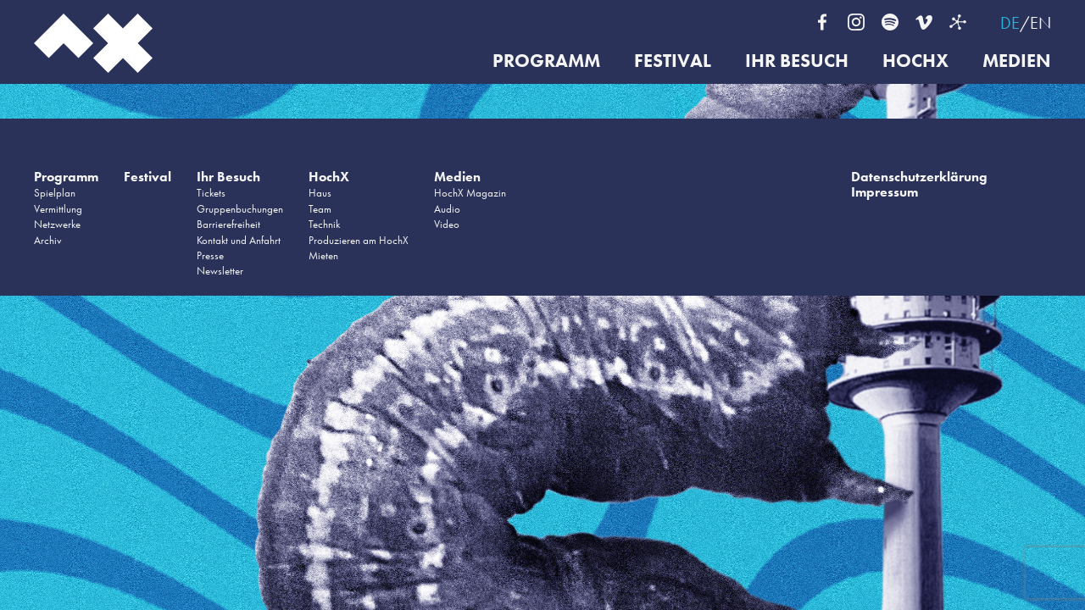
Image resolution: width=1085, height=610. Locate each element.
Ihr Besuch (797, 61)
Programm (546, 61)
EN (1040, 23)
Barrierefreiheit (228, 224)
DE (1010, 23)
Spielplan (54, 193)
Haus (320, 193)
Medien (1016, 61)
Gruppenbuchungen (240, 209)
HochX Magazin (470, 193)
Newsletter (220, 270)
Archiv (48, 240)
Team (320, 209)
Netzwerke (57, 224)
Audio (447, 209)
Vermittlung (58, 209)
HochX (915, 61)
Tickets (211, 193)
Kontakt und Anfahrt (239, 240)
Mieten (323, 255)
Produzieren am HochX (359, 240)
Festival (672, 61)
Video (446, 224)
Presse (210, 255)
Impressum (884, 192)
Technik (324, 224)
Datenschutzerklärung (919, 177)
